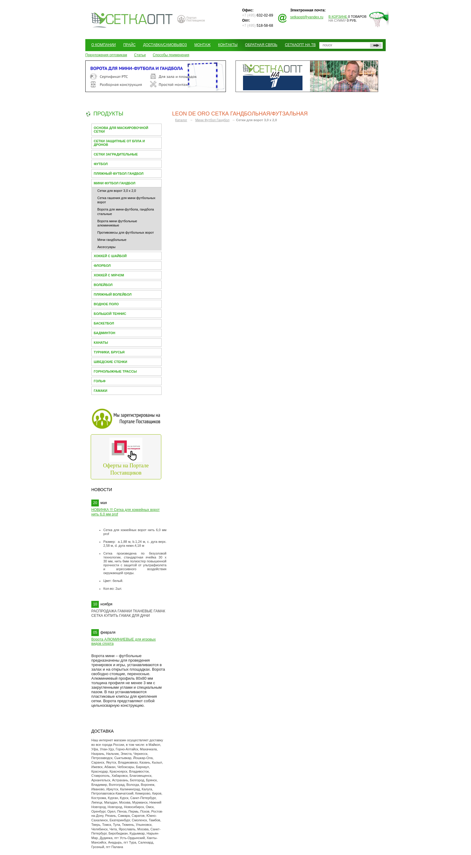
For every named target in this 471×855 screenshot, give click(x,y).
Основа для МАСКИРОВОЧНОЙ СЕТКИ (121, 129)
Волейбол (103, 285)
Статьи (140, 55)
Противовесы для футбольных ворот (125, 232)
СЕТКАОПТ (132, 19)
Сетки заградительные (116, 154)
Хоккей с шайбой (110, 256)
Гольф (99, 381)
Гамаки (100, 390)
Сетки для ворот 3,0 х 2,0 (116, 190)
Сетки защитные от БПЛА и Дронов (119, 142)
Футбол (101, 164)
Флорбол (102, 265)
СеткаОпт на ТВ (300, 45)
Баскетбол (104, 323)
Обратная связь (261, 45)
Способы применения (171, 55)
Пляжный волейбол (113, 294)
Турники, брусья (109, 352)
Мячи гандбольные (111, 239)
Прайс (129, 45)
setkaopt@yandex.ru (306, 17)
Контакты (228, 45)
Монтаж (202, 45)
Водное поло (106, 304)
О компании (103, 45)
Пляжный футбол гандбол (119, 173)
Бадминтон (104, 333)
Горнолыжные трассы (115, 371)
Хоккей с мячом (109, 275)
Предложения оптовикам (106, 55)
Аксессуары (106, 247)
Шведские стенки (110, 362)
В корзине (338, 16)
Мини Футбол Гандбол (114, 183)
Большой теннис (110, 313)
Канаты (101, 342)
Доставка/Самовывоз (165, 45)
